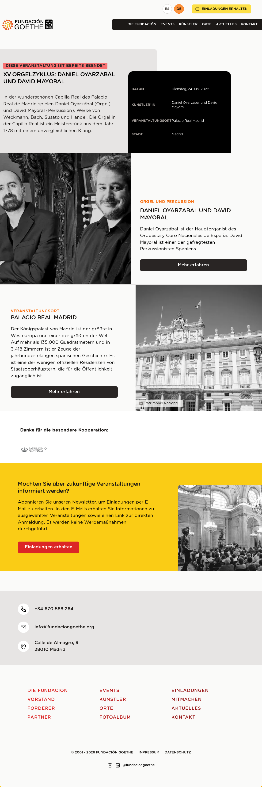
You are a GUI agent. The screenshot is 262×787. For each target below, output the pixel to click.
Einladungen (190, 690)
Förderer (41, 708)
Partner (39, 717)
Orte (207, 24)
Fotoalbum (115, 717)
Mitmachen (186, 699)
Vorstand (41, 699)
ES (167, 9)
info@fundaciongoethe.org (64, 627)
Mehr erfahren (212, 267)
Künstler (188, 24)
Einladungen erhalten (221, 9)
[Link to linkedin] (118, 765)
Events (168, 24)
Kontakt (249, 24)
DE (179, 9)
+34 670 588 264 (53, 609)
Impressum (149, 752)
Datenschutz (178, 752)
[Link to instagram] (110, 765)
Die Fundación (142, 24)
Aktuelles (226, 24)
